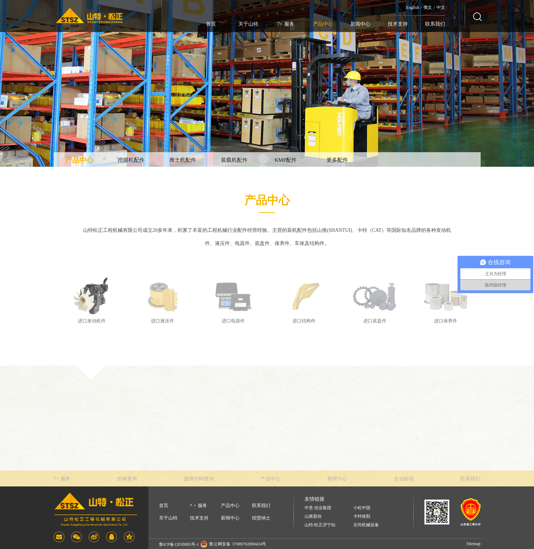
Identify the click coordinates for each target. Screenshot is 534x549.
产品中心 (323, 24)
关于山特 (248, 24)
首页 (211, 24)
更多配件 (337, 160)
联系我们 (435, 24)
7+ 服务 (285, 24)
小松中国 (361, 508)
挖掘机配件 (131, 160)
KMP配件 (286, 160)
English (412, 7)
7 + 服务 (198, 505)
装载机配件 (234, 160)
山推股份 (313, 516)
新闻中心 (360, 24)
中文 (441, 7)
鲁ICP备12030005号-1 (179, 544)
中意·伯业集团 (318, 508)
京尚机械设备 (366, 525)
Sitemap (473, 543)
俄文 (427, 7)
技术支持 (398, 24)
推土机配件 (182, 160)
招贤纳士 (261, 518)
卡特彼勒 (361, 516)
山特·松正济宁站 (320, 525)
